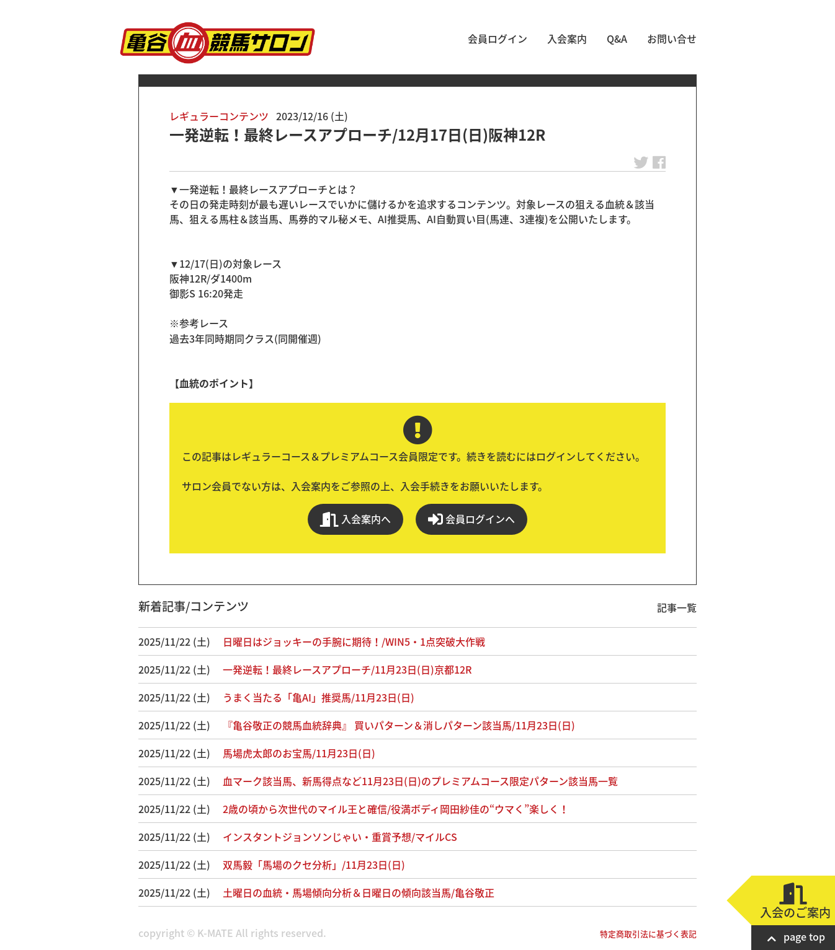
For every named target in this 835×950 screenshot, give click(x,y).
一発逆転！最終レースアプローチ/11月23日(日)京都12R (347, 669)
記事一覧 (677, 607)
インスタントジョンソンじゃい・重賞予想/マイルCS (340, 836)
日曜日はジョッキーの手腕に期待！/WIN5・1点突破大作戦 (354, 641)
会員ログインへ (471, 519)
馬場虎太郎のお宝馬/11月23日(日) (299, 752)
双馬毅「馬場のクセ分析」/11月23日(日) (314, 864)
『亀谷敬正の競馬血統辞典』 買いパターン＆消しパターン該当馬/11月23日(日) (399, 725)
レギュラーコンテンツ (219, 115)
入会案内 (567, 38)
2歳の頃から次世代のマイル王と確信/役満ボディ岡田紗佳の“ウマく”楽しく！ (396, 808)
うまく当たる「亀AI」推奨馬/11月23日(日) (318, 697)
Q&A (617, 38)
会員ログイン (497, 38)
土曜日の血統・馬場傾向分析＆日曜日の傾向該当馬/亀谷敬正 (358, 892)
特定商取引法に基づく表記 (648, 933)
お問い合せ (672, 38)
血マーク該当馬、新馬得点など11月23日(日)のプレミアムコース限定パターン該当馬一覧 (420, 780)
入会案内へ (355, 519)
